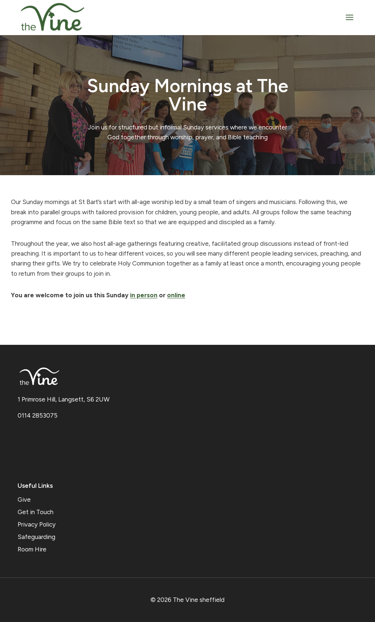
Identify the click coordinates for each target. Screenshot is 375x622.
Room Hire (32, 549)
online (176, 295)
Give (24, 499)
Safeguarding (36, 536)
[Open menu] (349, 17)
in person (143, 295)
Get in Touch (35, 512)
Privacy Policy (37, 524)
